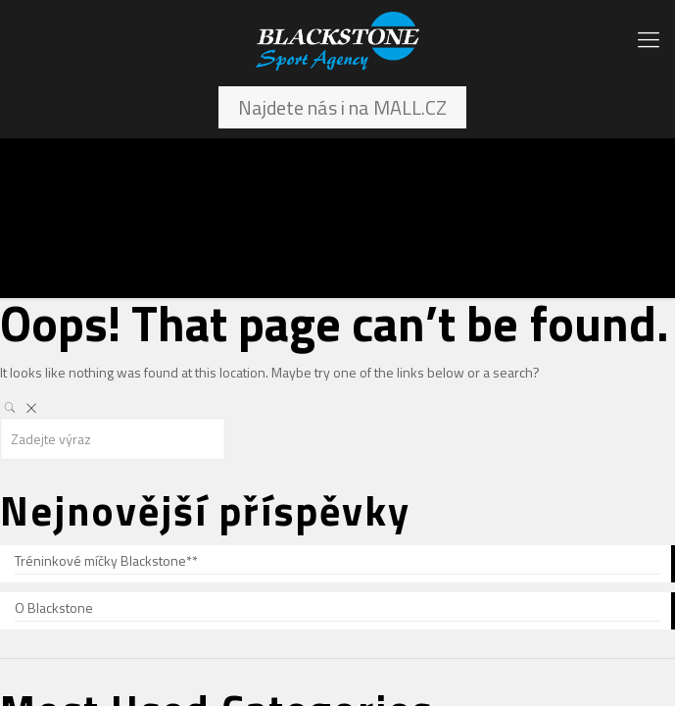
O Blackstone (54, 607)
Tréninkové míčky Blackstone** (106, 560)
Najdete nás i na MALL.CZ (342, 107)
